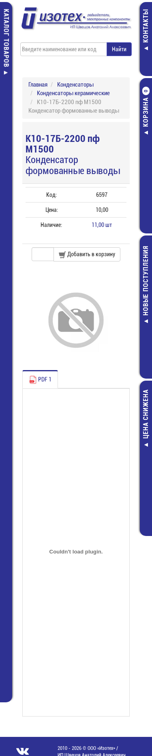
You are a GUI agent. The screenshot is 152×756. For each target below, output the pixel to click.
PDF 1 (40, 380)
